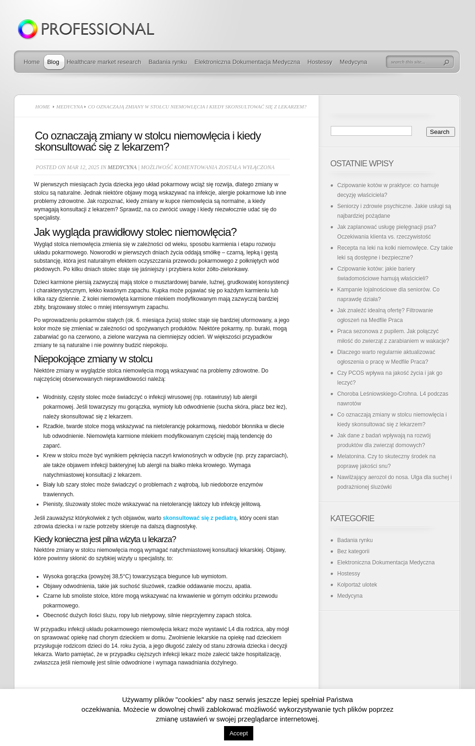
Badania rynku (167, 61)
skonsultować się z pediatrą (200, 518)
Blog (53, 61)
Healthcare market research (104, 61)
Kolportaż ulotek (357, 585)
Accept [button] (239, 733)
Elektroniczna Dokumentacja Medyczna (247, 61)
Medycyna (353, 61)
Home (32, 61)
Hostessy (320, 61)
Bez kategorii (353, 551)
